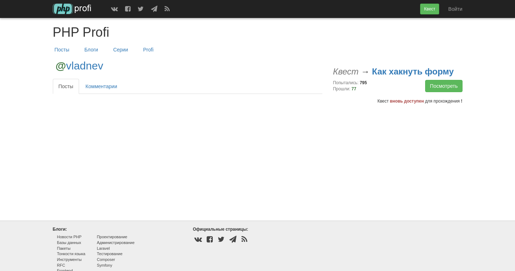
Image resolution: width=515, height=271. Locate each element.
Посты (62, 50)
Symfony (104, 265)
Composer (106, 259)
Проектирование (112, 237)
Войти (455, 9)
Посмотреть (443, 86)
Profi (148, 50)
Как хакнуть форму (413, 71)
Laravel (103, 248)
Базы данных (69, 242)
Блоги (91, 50)
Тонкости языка (71, 254)
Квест (429, 9)
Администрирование (115, 242)
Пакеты (64, 248)
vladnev (84, 66)
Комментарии (101, 86)
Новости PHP (69, 237)
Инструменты (69, 259)
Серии (120, 50)
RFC (61, 265)
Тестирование (109, 254)
